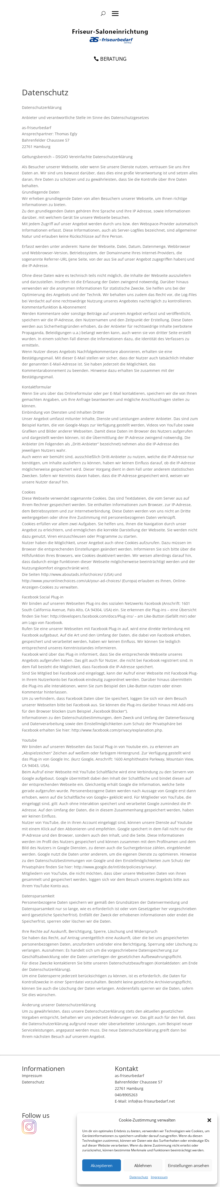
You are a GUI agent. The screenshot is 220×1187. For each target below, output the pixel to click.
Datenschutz (138, 1177)
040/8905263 (126, 1094)
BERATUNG (113, 58)
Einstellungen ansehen (188, 1165)
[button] (209, 1120)
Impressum (159, 1177)
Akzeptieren (101, 1165)
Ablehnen (143, 1165)
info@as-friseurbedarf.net (151, 1101)
